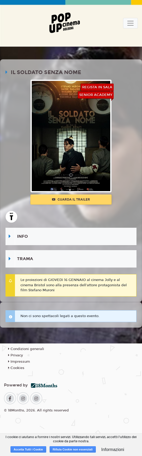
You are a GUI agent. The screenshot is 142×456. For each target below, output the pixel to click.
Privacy (15, 355)
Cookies (16, 368)
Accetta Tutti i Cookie (28, 449)
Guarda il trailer (71, 199)
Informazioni (112, 449)
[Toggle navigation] (130, 23)
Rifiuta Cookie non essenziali (73, 449)
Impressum (19, 362)
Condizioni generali (26, 349)
